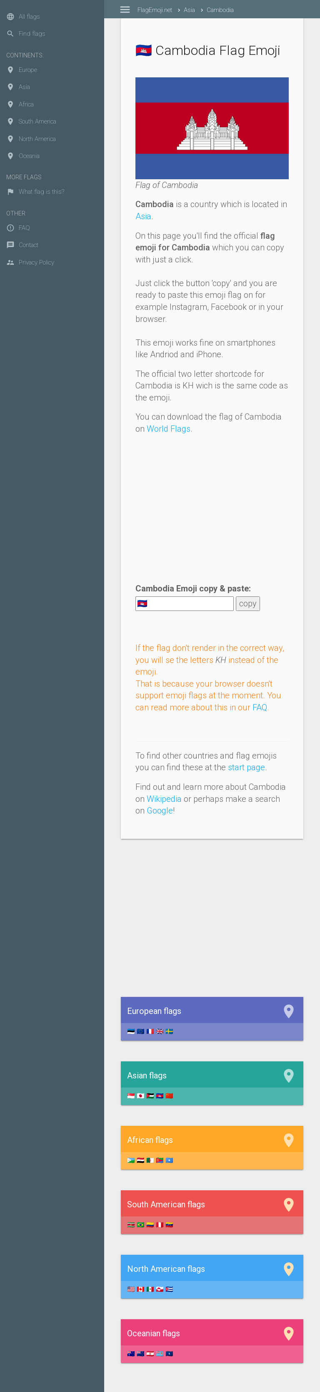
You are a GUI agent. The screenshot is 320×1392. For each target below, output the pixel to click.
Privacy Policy (30, 262)
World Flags (168, 429)
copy (248, 603)
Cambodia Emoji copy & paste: (193, 588)
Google (160, 811)
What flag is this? (35, 192)
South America (31, 121)
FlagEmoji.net (155, 10)
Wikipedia (164, 799)
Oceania (23, 156)
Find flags (25, 34)
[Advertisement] (212, 512)
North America (31, 139)
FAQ (18, 228)
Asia (18, 87)
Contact (22, 245)
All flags (23, 16)
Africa (20, 104)
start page (246, 767)
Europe (21, 70)
